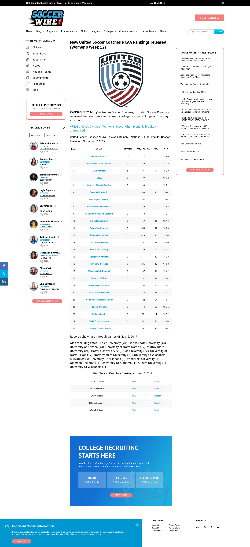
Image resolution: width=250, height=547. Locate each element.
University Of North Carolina (99, 164)
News (29, 31)
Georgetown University (99, 257)
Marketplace (147, 31)
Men (134, 381)
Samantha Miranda (49, 174)
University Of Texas (99, 278)
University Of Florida (99, 264)
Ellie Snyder (46, 283)
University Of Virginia (99, 235)
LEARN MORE (156, 3)
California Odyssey (49, 149)
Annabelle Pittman (49, 221)
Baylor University (99, 314)
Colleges (108, 31)
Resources (35, 83)
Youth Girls (36, 59)
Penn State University (99, 221)
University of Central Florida (99, 207)
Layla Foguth (47, 190)
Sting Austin (46, 211)
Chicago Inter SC (48, 242)
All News (34, 47)
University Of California (99, 285)
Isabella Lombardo (49, 252)
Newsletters (173, 531)
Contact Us (156, 528)
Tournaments (68, 31)
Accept (21, 541)
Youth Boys (36, 53)
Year (48, 135)
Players (51, 31)
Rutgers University (99, 307)
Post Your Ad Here (200, 170)
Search (219, 31)
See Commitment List (47, 301)
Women (157, 381)
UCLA (99, 178)
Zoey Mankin (46, 205)
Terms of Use (157, 531)
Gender (34, 135)
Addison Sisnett (48, 237)
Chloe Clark (46, 268)
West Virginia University (99, 199)
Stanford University (99, 156)
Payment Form (174, 528)
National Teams (38, 71)
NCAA (33, 65)
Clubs (84, 31)
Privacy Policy (174, 525)
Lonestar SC (45, 227)
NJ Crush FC (45, 258)
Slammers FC (46, 274)
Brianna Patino (47, 143)
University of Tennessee (99, 293)
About (163, 31)
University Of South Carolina (99, 185)
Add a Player (121, 495)
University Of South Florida (99, 328)
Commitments (127, 31)
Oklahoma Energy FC (49, 289)
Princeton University (99, 242)
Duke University (99, 171)
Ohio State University (99, 250)
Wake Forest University (99, 321)
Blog (38, 31)
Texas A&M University (99, 192)
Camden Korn (47, 159)
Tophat (43, 164)
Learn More (46, 114)
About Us (155, 525)
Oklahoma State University (99, 271)
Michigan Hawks (47, 196)
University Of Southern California (99, 214)
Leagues (95, 31)
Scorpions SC (46, 180)
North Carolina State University (99, 300)
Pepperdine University (99, 228)
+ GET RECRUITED (209, 18)
